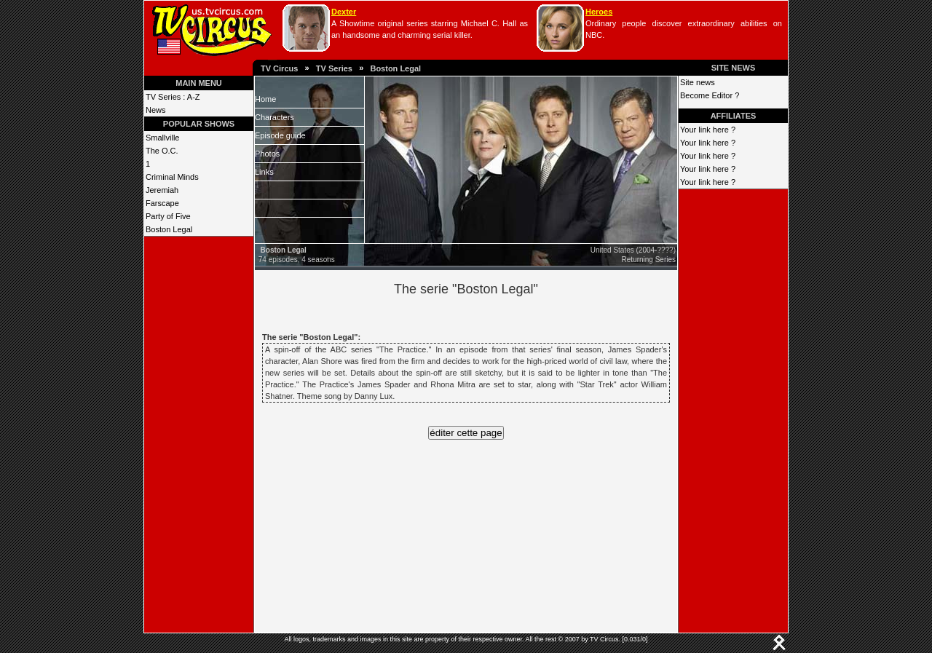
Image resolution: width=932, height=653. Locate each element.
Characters (274, 117)
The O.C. (162, 150)
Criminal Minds (172, 177)
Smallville (162, 137)
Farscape (162, 203)
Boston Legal (395, 68)
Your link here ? (707, 129)
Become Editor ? (709, 95)
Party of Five (168, 216)
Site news (697, 82)
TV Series (334, 68)
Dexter (343, 11)
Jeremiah (162, 190)
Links (264, 171)
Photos (267, 153)
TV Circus (279, 68)
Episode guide (280, 135)
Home (265, 99)
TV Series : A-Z (173, 96)
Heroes (598, 11)
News (156, 110)
